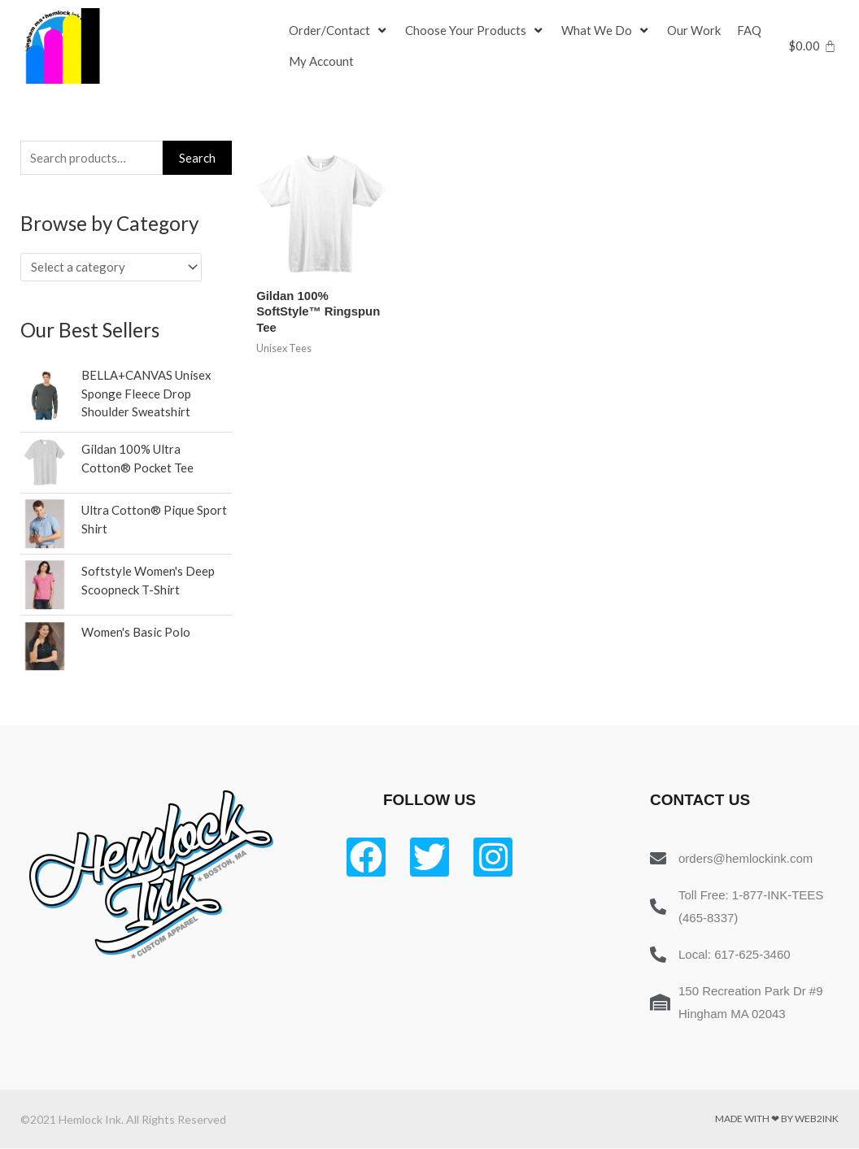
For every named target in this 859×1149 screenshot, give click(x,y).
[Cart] (812, 46)
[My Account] (321, 61)
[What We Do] (606, 30)
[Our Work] (694, 30)
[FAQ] (749, 30)
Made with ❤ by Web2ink (777, 1119)
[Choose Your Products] (475, 30)
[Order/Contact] (339, 30)
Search (197, 157)
